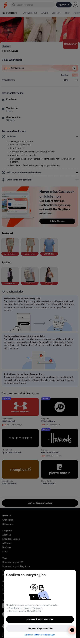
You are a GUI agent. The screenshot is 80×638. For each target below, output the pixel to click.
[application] (72, 630)
